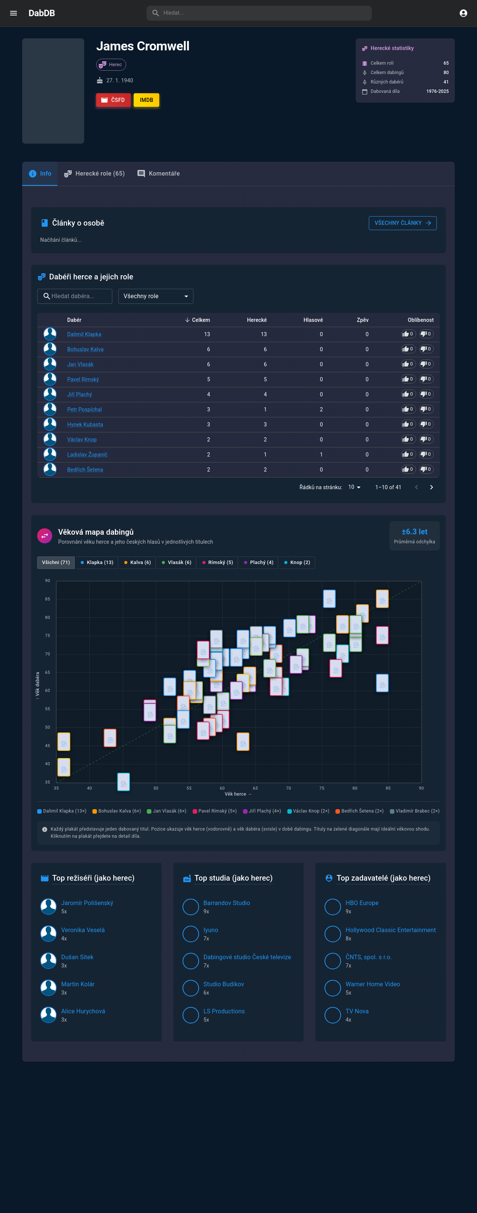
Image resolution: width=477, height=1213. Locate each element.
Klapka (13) (97, 492)
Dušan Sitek (77, 887)
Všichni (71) (56, 492)
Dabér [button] (78, 250)
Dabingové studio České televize (247, 887)
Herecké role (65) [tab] (94, 161)
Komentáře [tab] (158, 161)
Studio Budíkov (224, 914)
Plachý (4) (258, 492)
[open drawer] (14, 13)
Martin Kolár (78, 914)
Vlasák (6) (177, 492)
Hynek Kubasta (85, 355)
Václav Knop (82, 370)
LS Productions (224, 941)
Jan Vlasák (80, 295)
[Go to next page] (431, 417)
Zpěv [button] (358, 250)
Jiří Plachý (79, 324)
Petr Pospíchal (84, 340)
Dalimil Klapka (84, 265)
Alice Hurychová (83, 941)
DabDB (42, 13)
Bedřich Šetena (85, 400)
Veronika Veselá (83, 860)
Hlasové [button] (309, 250)
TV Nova (357, 941)
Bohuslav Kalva (85, 280)
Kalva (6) (137, 492)
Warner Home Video (373, 914)
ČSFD (113, 100)
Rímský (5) (217, 492)
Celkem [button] (197, 250)
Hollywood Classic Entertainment (391, 860)
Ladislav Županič (87, 385)
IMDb (146, 100)
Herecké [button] (253, 250)
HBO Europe (362, 833)
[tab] (39, 162)
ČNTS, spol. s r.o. (369, 887)
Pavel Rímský (83, 309)
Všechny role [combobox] (141, 226)
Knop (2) (297, 492)
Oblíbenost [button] (417, 250)
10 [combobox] (351, 417)
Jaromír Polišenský (87, 833)
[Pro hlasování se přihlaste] (417, 264)
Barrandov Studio (227, 833)
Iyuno (211, 860)
